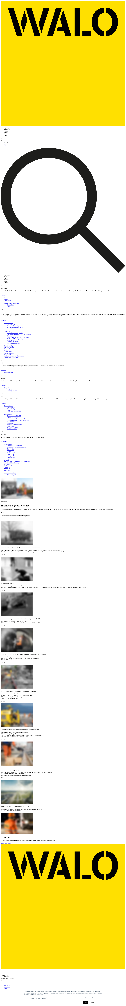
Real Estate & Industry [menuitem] (13, 326)
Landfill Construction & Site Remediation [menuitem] (18, 337)
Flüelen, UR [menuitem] (10, 451)
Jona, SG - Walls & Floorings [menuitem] (11, 463)
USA (5, 144)
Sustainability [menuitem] (10, 305)
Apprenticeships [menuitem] (11, 408)
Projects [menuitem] (6, 988)
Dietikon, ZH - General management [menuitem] (16, 447)
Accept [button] (85, 1002)
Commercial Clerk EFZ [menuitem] (13, 417)
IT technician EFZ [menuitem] (11, 421)
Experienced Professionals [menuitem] (14, 411)
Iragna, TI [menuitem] (6, 460)
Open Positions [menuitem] (11, 407)
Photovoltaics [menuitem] (7, 354)
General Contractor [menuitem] (9, 347)
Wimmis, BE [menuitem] (7, 468)
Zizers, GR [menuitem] (6, 470)
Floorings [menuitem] (9, 328)
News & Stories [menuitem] (8, 300)
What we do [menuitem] (7, 987)
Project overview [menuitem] (8, 372)
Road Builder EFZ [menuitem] (12, 429)
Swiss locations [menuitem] (8, 444)
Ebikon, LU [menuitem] (10, 448)
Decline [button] (92, 1002)
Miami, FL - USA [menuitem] (11, 474)
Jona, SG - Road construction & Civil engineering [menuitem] (17, 461)
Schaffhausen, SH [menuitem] (8, 465)
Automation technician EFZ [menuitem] (14, 416)
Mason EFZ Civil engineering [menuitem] (14, 424)
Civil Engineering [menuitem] (8, 346)
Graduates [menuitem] (9, 410)
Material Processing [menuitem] (9, 353)
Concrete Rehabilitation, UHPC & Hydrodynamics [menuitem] (20, 334)
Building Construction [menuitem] (13, 341)
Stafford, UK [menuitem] (10, 475)
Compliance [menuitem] (10, 306)
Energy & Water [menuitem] (11, 324)
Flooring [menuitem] (9, 336)
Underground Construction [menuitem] (11, 357)
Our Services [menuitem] (7, 331)
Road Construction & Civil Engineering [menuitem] (14, 356)
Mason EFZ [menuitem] (10, 423)
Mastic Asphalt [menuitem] (11, 340)
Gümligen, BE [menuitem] (10, 455)
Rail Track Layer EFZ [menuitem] (12, 427)
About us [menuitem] (6, 297)
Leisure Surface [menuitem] (8, 351)
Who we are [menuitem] (7, 985)
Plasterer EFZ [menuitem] (10, 426)
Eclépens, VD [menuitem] (10, 450)
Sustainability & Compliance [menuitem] (11, 303)
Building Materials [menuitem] (12, 390)
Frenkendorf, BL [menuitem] (11, 453)
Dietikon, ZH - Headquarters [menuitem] (14, 445)
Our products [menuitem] (7, 388)
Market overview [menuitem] (8, 323)
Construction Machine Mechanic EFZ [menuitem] (17, 418)
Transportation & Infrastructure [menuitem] (15, 327)
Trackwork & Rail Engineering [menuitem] (15, 338)
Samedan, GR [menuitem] (7, 464)
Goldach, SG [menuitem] (10, 454)
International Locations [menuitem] (10, 473)
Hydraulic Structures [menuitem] (9, 348)
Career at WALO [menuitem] (8, 406)
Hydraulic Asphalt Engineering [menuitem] (15, 333)
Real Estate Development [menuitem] (13, 343)
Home (2, 982)
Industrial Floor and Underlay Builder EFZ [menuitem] (18, 420)
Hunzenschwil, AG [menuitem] (12, 457)
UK (5, 145)
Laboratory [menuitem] (7, 350)
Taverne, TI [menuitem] (7, 467)
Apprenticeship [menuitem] (8, 414)
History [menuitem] (6, 299)
